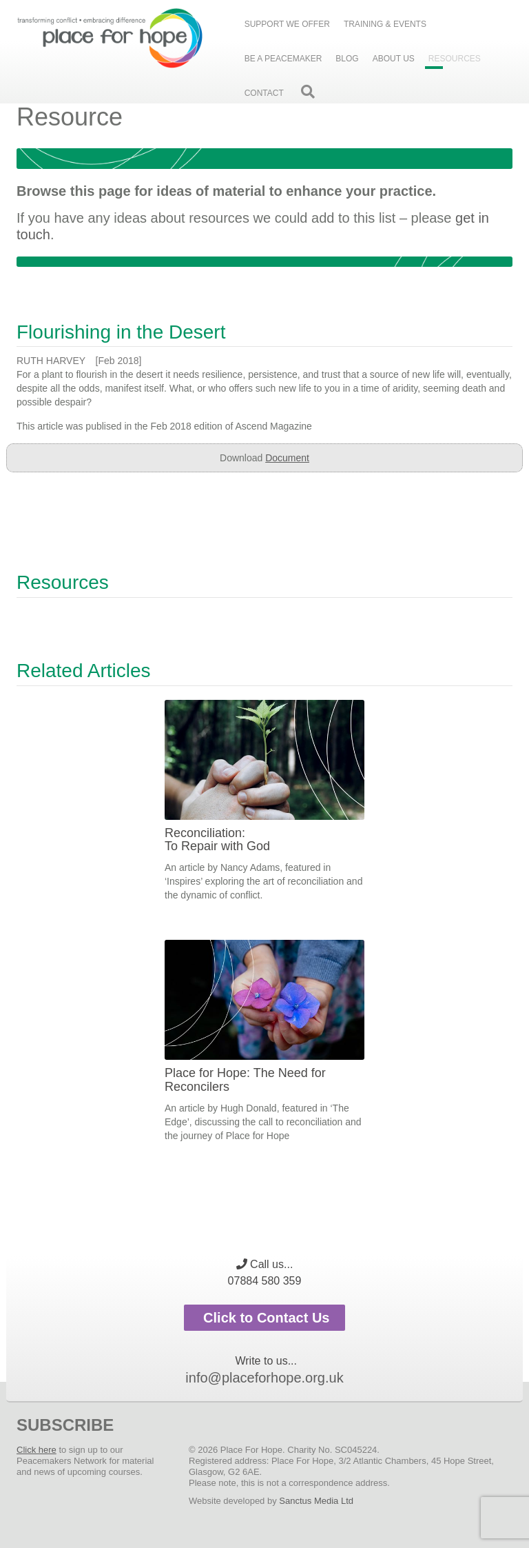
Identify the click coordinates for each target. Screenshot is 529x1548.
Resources (454, 58)
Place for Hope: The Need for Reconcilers (245, 1080)
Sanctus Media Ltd (316, 1501)
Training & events (385, 24)
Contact (264, 93)
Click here (36, 1450)
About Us (394, 58)
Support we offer (287, 24)
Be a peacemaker (283, 58)
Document (287, 457)
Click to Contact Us (265, 1317)
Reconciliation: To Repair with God (217, 840)
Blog (346, 58)
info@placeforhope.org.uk (264, 1377)
